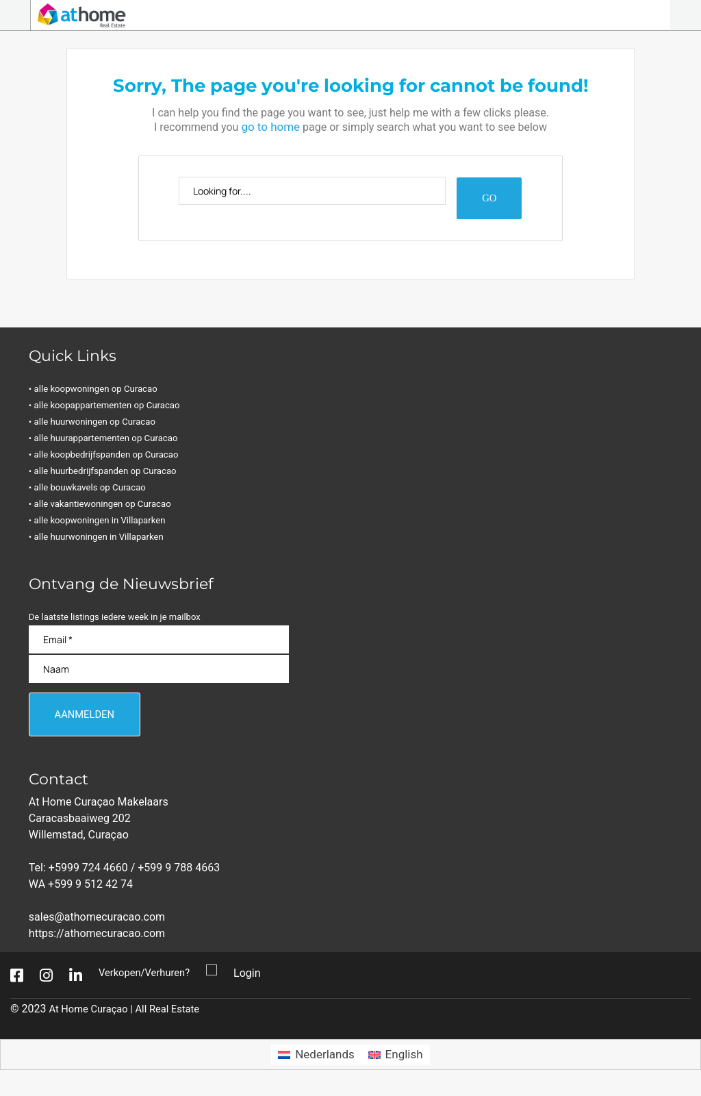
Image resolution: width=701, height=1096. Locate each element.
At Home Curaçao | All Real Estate (131, 1014)
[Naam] (159, 671)
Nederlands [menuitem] (325, 1060)
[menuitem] (316, 1060)
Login (255, 978)
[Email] (159, 641)
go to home (270, 126)
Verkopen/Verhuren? (148, 978)
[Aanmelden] (89, 718)
